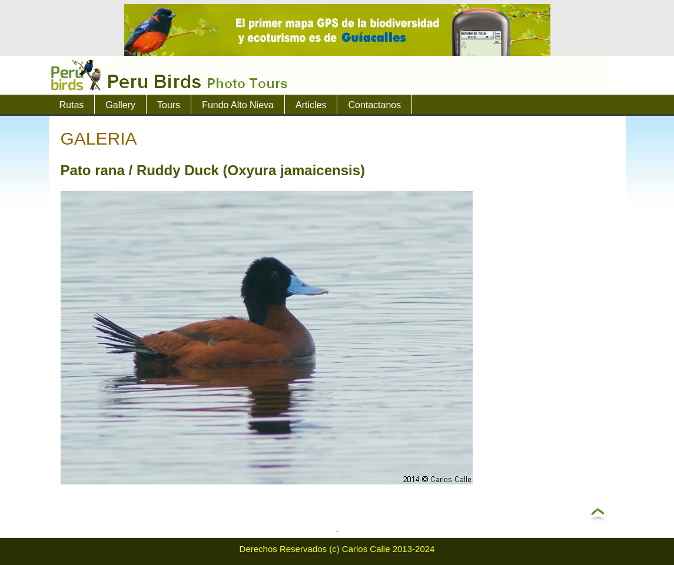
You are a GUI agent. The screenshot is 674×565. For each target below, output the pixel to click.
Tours (168, 105)
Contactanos (374, 105)
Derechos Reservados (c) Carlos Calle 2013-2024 (337, 549)
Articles (311, 105)
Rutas (71, 105)
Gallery (120, 105)
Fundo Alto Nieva (238, 105)
